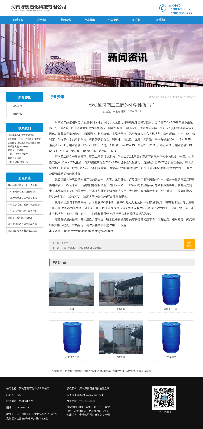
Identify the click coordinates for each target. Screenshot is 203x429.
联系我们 (161, 19)
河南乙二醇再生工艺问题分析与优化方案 (81, 248)
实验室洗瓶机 (143, 370)
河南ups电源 (104, 370)
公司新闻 (17, 105)
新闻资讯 (66, 19)
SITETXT (97, 407)
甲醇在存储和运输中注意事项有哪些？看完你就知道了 (34, 198)
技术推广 (137, 19)
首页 (169, 97)
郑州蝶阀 (130, 370)
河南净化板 (90, 370)
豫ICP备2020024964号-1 (90, 394)
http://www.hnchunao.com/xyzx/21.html (88, 231)
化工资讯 (113, 19)
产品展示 (90, 19)
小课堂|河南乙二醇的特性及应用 (24, 204)
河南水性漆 (118, 370)
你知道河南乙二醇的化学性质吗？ (24, 224)
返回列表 (189, 244)
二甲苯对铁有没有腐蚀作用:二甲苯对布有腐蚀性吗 (33, 191)
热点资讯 (24, 178)
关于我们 (42, 19)
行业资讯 (17, 114)
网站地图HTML (75, 407)
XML (88, 407)
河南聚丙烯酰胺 (74, 370)
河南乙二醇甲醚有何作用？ (21, 217)
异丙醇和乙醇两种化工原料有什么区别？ (28, 185)
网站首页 (18, 19)
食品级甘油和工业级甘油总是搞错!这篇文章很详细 (33, 230)
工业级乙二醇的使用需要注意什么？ (26, 211)
